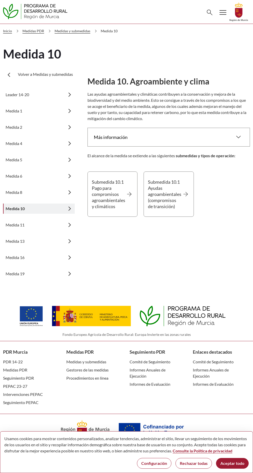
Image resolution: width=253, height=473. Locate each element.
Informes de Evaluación (150, 384)
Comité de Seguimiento (150, 361)
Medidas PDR (37, 31)
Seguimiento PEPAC (21, 402)
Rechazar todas (194, 463)
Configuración (154, 463)
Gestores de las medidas (87, 369)
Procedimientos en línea (87, 378)
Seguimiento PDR (18, 378)
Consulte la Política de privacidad (202, 450)
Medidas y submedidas (77, 31)
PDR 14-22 (13, 361)
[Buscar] (210, 12)
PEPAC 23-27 (15, 386)
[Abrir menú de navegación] (223, 12)
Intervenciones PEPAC (23, 394)
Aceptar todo (232, 463)
